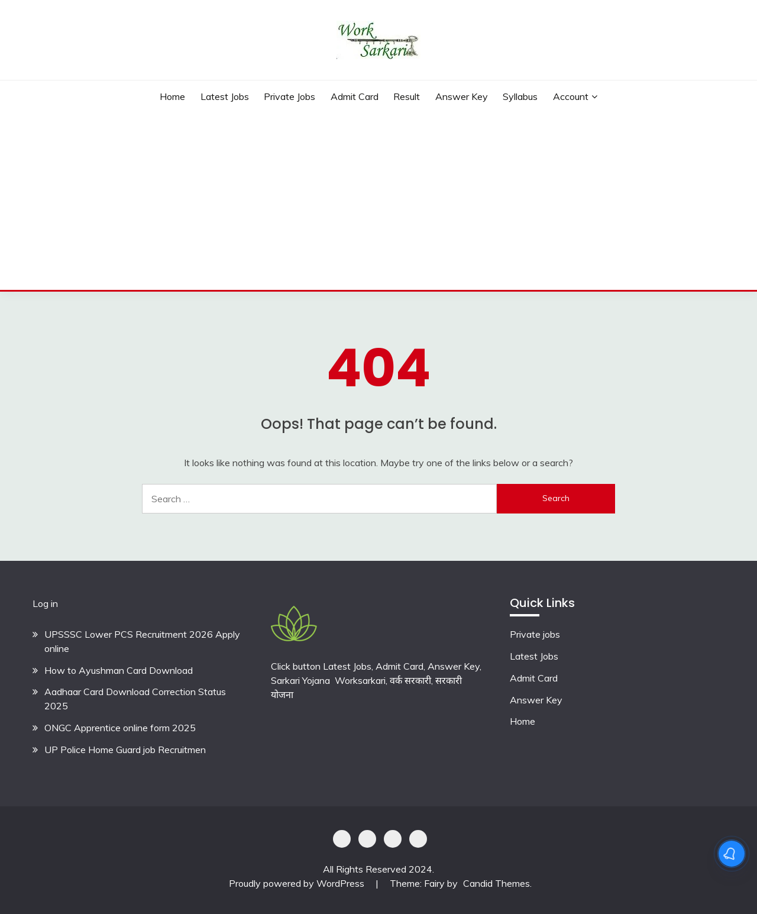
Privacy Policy (342, 839)
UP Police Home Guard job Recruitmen (125, 749)
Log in (45, 603)
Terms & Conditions (418, 839)
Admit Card (354, 96)
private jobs (289, 96)
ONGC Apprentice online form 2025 (120, 728)
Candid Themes (496, 883)
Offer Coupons (393, 839)
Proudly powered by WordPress (298, 883)
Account (570, 96)
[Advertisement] (378, 201)
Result (406, 96)
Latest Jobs (224, 96)
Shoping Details (367, 839)
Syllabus (520, 96)
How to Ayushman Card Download (118, 670)
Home (172, 96)
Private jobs (535, 634)
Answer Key (461, 96)
